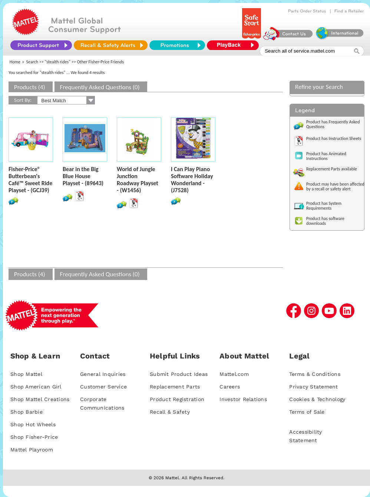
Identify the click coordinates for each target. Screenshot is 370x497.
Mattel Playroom (31, 450)
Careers (229, 387)
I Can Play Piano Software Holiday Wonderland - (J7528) (192, 180)
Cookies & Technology (317, 399)
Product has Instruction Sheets (333, 138)
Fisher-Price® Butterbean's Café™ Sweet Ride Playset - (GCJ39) (30, 180)
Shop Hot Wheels (33, 424)
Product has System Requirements (323, 206)
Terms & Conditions (314, 374)
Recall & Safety (170, 412)
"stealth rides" (58, 61)
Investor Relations (243, 399)
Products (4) (29, 87)
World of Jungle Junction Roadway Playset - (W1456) (137, 180)
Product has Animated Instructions (326, 156)
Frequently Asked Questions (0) (100, 87)
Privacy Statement (313, 387)
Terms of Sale (306, 412)
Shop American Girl (36, 387)
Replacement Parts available (331, 168)
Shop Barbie (26, 412)
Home (15, 61)
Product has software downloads (325, 221)
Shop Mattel (26, 374)
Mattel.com (234, 374)
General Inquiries (102, 374)
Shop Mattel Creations (39, 399)
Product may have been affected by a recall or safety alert (335, 186)
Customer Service (103, 387)
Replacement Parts (175, 387)
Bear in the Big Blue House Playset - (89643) (83, 176)
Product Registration (177, 399)
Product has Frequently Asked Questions (333, 124)
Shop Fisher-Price (34, 437)
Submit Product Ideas (179, 374)
